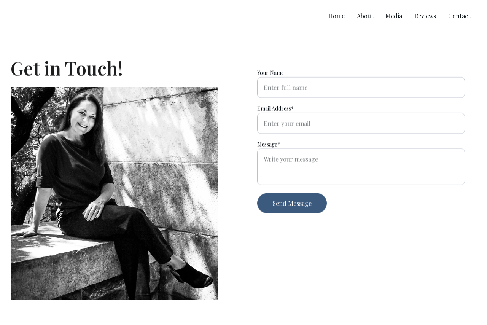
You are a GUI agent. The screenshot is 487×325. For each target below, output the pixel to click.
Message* (268, 144)
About (365, 16)
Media (393, 16)
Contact (459, 16)
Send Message (292, 204)
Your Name (270, 73)
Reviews (425, 16)
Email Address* (275, 109)
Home (336, 16)
